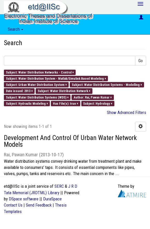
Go (140, 60)
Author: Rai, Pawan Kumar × (93, 97)
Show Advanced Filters (126, 112)
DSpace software (23, 198)
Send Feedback (39, 205)
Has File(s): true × (65, 103)
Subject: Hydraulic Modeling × (27, 103)
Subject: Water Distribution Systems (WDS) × (37, 97)
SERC (59, 186)
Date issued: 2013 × (19, 91)
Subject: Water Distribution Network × (64, 91)
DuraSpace (52, 198)
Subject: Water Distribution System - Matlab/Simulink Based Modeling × (56, 78)
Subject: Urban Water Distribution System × (36, 85)
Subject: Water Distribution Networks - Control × (40, 72)
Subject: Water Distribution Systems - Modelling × (107, 85)
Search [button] (15, 29)
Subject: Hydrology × (97, 103)
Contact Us (13, 205)
